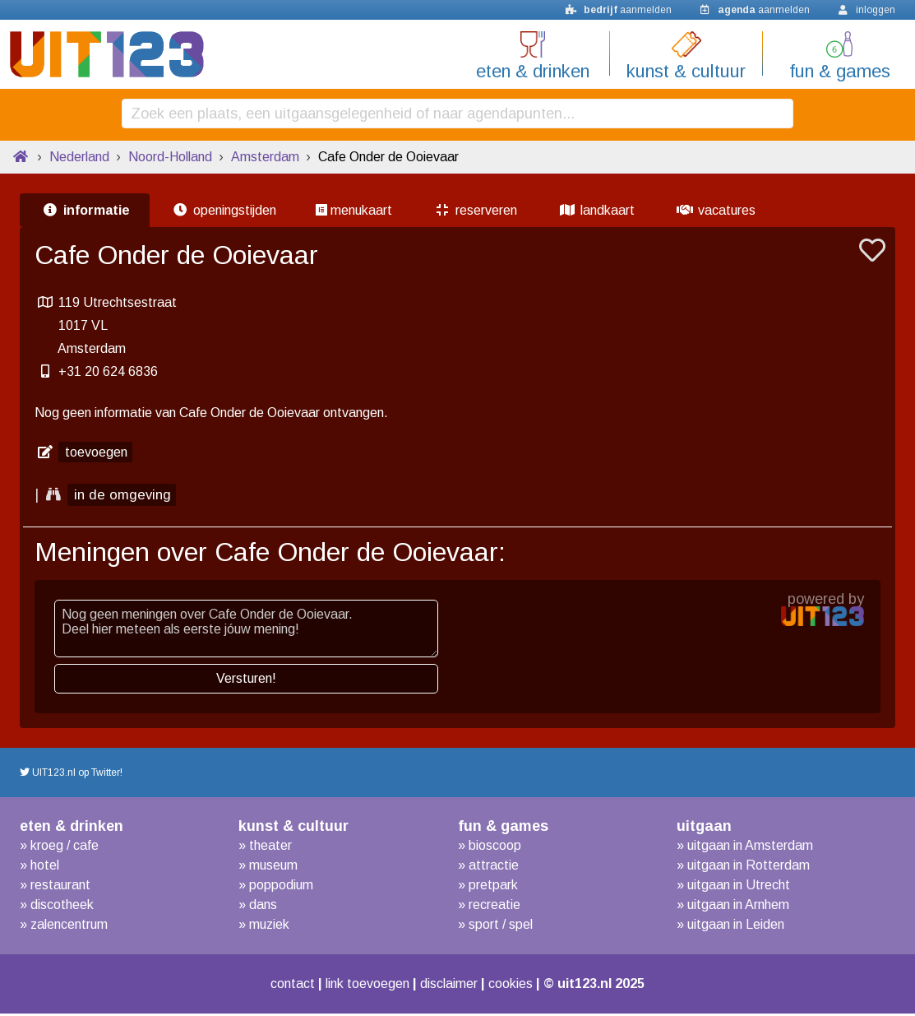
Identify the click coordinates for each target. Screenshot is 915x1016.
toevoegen (96, 455)
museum (273, 868)
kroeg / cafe (64, 848)
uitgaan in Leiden (735, 927)
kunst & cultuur (686, 71)
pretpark (493, 887)
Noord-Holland (170, 159)
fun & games (839, 71)
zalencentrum (69, 927)
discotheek (62, 907)
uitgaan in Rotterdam (748, 868)
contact (280, 986)
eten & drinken (532, 71)
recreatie (494, 907)
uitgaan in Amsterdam (750, 848)
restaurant (60, 887)
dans (263, 907)
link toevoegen (364, 986)
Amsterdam (265, 159)
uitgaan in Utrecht (738, 887)
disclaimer (455, 986)
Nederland (79, 159)
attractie (494, 868)
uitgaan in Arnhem (738, 907)
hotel (44, 868)
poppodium (281, 887)
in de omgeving (124, 497)
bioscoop (495, 848)
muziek (269, 927)
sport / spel (501, 927)
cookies (524, 986)
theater (270, 848)
